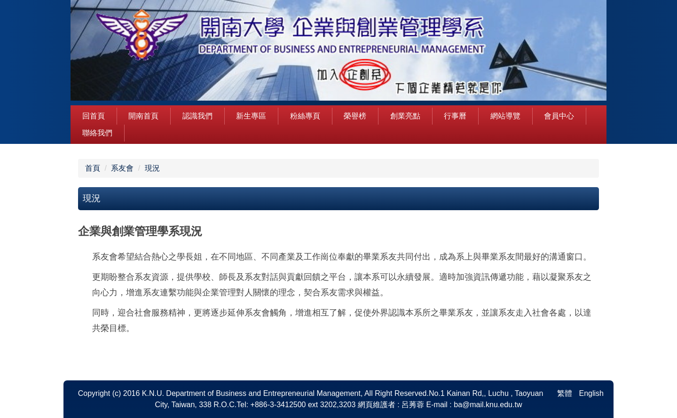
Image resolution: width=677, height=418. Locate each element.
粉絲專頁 (305, 116)
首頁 (92, 168)
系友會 (122, 168)
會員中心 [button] (559, 116)
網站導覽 (505, 116)
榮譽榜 (355, 116)
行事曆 (455, 116)
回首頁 (93, 116)
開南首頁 (143, 116)
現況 (152, 168)
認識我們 (197, 116)
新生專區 (251, 116)
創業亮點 (405, 116)
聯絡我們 (97, 133)
